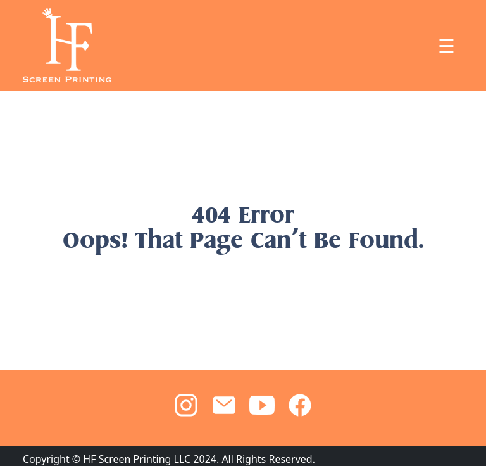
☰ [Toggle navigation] (446, 45)
